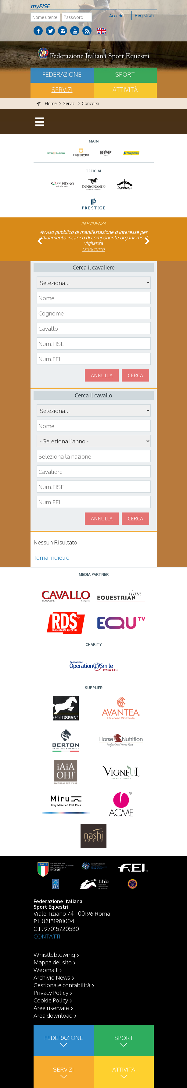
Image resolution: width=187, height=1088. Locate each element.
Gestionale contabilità (62, 984)
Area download (53, 1015)
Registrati (144, 15)
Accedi (115, 15)
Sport (125, 74)
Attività (125, 89)
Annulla (102, 375)
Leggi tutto (93, 249)
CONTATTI (47, 936)
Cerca (135, 375)
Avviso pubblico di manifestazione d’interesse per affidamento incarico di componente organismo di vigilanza (93, 237)
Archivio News (52, 977)
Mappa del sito (53, 962)
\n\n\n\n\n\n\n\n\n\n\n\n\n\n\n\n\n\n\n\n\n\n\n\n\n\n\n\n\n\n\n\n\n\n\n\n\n (94, 441)
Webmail (46, 969)
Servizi (62, 89)
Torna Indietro (52, 557)
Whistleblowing (54, 954)
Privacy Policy (51, 992)
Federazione (61, 74)
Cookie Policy (51, 1000)
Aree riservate (51, 1007)
